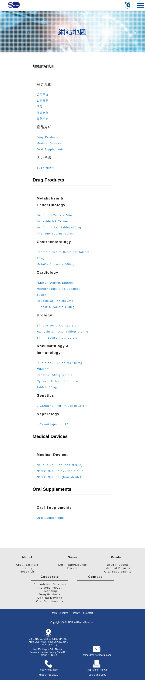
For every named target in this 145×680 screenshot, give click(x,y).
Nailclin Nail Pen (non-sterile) (60, 465)
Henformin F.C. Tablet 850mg (59, 227)
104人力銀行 (45, 167)
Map (54, 612)
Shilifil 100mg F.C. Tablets (57, 337)
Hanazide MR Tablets (53, 221)
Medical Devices (49, 143)
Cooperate (50, 576)
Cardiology (47, 272)
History (27, 568)
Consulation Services (50, 584)
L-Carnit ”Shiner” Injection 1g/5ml (62, 405)
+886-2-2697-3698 (97, 670)
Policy (76, 612)
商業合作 (43, 112)
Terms (65, 612)
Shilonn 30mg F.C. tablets (56, 325)
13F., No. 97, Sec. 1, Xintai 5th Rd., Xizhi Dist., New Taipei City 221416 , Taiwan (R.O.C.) (48, 641)
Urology (44, 315)
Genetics (45, 395)
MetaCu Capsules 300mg (56, 264)
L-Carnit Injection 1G (53, 424)
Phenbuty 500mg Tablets (55, 233)
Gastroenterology (54, 242)
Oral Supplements (50, 149)
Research (27, 571)
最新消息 (43, 118)
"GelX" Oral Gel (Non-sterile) (59, 477)
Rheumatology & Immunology (53, 349)
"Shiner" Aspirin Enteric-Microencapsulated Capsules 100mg (59, 288)
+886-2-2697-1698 (48, 670)
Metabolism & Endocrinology (51, 201)
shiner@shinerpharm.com (97, 655)
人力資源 (44, 158)
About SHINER (27, 564)
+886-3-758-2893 (96, 674)
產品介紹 (44, 127)
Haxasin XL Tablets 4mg (55, 300)
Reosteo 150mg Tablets (54, 375)
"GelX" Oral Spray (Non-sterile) (61, 471)
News (72, 557)
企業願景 (43, 100)
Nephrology (48, 414)
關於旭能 (44, 84)
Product (118, 557)
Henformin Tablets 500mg (56, 215)
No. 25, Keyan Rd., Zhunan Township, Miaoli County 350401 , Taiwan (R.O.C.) (48, 652)
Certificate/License (72, 564)
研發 (40, 106)
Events (72, 568)
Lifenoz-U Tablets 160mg (56, 306)
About (27, 557)
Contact (95, 576)
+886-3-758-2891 (48, 674)
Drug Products (48, 137)
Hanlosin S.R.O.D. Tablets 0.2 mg (62, 331)
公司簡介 (43, 94)
